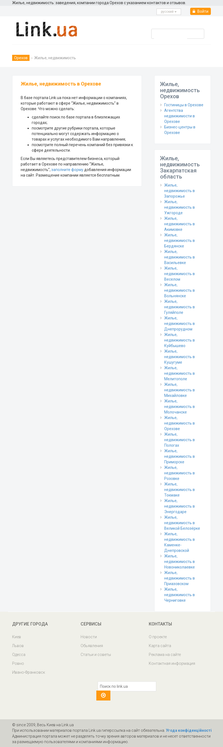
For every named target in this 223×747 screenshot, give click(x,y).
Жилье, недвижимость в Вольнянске (179, 290)
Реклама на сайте (165, 654)
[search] (170, 37)
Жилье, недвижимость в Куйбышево (179, 340)
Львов (18, 645)
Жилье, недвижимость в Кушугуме (179, 357)
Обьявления (92, 645)
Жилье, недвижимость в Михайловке (179, 390)
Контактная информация (172, 663)
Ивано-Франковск (28, 672)
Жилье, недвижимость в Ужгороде (179, 207)
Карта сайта (160, 645)
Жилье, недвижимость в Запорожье (179, 190)
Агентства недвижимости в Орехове (179, 116)
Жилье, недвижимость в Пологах (179, 440)
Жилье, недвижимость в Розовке (179, 473)
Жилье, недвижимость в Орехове (179, 423)
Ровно (18, 663)
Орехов (21, 58)
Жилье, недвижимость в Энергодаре (179, 506)
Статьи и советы (96, 654)
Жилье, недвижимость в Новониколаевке (179, 561)
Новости (89, 637)
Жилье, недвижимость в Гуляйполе (179, 307)
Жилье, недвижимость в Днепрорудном (179, 323)
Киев (16, 637)
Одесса (18, 654)
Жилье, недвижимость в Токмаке (179, 489)
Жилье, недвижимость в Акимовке (179, 224)
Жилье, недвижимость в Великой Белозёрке (182, 523)
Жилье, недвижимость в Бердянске (179, 240)
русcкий (169, 12)
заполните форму (67, 169)
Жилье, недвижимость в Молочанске (179, 406)
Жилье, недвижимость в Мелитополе (179, 373)
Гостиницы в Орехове (183, 105)
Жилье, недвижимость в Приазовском (179, 578)
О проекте (158, 637)
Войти (200, 11)
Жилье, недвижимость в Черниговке (179, 595)
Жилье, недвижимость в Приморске (179, 456)
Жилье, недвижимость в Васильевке (179, 257)
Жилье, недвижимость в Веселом (179, 273)
